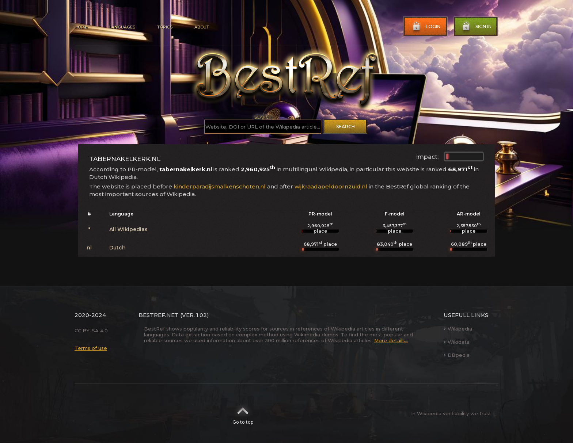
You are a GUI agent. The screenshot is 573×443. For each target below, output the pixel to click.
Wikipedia (458, 329)
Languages (122, 27)
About (201, 27)
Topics (164, 27)
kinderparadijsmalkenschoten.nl (220, 186)
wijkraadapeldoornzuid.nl (331, 186)
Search (345, 126)
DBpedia (457, 355)
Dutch (117, 247)
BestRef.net (158, 315)
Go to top (243, 413)
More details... (391, 340)
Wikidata (457, 342)
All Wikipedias (128, 229)
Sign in (476, 27)
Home (81, 27)
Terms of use (91, 348)
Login (425, 27)
